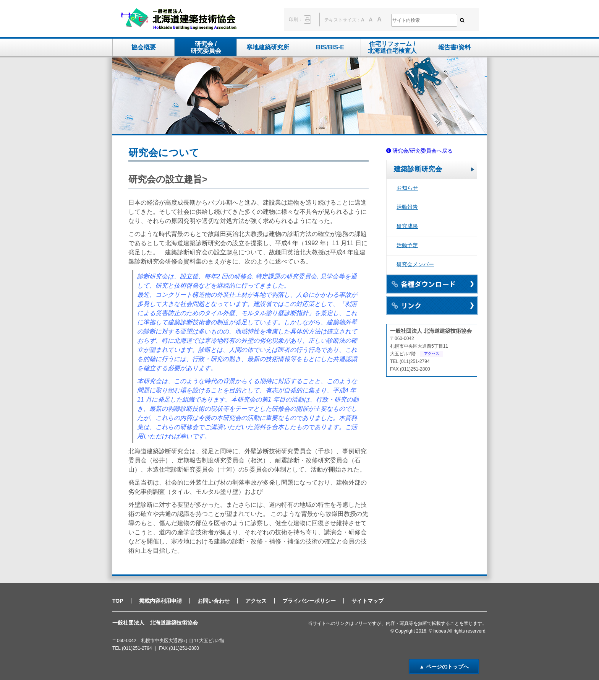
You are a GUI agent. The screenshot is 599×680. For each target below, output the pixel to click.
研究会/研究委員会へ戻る (422, 151)
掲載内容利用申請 (160, 601)
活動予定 (407, 245)
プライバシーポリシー (309, 601)
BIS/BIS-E (330, 47)
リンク (432, 305)
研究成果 (407, 226)
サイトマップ (367, 601)
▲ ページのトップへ (444, 667)
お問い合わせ (214, 601)
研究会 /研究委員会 (206, 47)
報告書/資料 (454, 47)
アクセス (431, 353)
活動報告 (407, 207)
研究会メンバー (415, 264)
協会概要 (143, 47)
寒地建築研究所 (267, 47)
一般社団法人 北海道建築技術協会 (178, 19)
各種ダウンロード (432, 284)
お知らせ (407, 188)
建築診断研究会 (418, 169)
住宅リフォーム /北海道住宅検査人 (392, 47)
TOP (117, 601)
